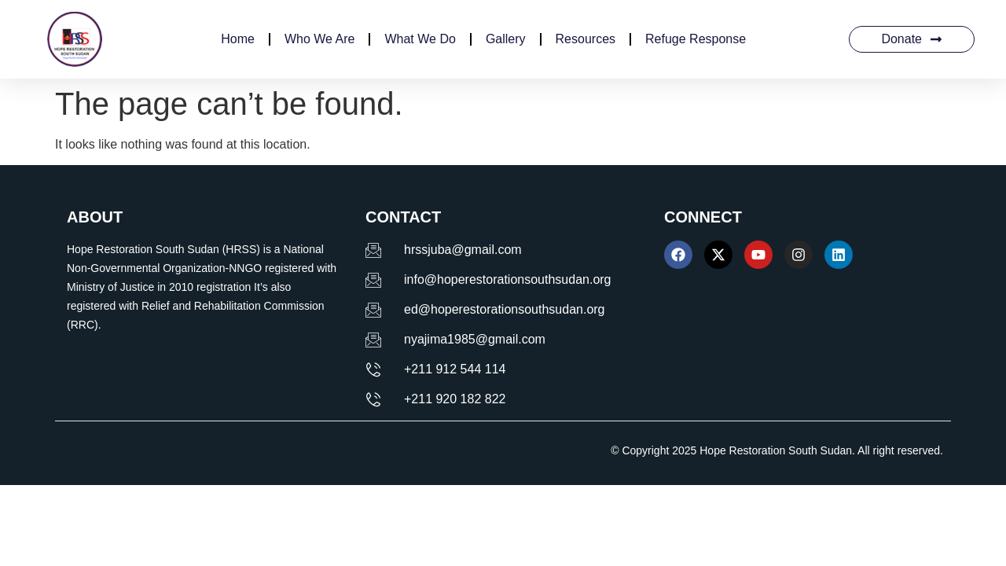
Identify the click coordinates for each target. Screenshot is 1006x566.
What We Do (419, 39)
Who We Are (320, 39)
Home (238, 39)
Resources (585, 39)
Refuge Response (695, 39)
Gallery (506, 39)
